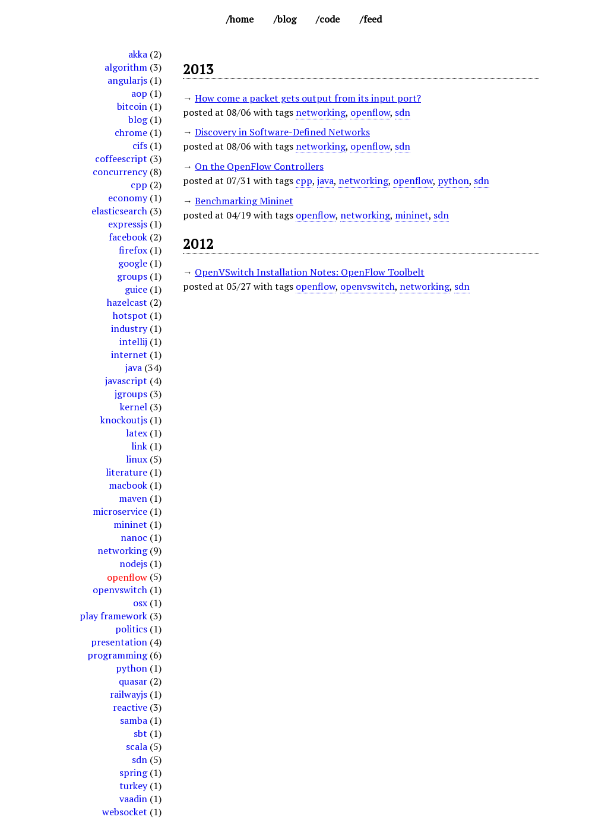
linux (136, 459)
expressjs (127, 223)
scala (136, 746)
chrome (131, 132)
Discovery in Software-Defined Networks (282, 131)
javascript (126, 380)
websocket (124, 811)
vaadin (133, 798)
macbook (128, 485)
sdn (139, 759)
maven (133, 498)
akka (137, 54)
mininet (130, 524)
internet (129, 354)
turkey (133, 785)
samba (133, 720)
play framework (113, 615)
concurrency (120, 171)
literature (126, 472)
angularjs (127, 80)
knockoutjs (123, 419)
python (131, 668)
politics (131, 628)
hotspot (130, 315)
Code (329, 19)
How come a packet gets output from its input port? (308, 98)
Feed (372, 19)
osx (140, 602)
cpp (139, 184)
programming (117, 654)
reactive (130, 707)
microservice (120, 511)
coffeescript (121, 158)
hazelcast (127, 302)
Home (242, 19)
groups (132, 276)
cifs (139, 145)
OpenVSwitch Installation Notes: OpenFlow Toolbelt (310, 271)
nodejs (133, 563)
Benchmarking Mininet (244, 200)
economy (127, 197)
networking (122, 550)
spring (133, 772)
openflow (370, 112)
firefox (133, 250)
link (139, 445)
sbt (140, 733)
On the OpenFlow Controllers (259, 166)
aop (139, 93)
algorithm (125, 67)
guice (136, 289)
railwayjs (128, 694)
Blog (286, 19)
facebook (128, 236)
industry (129, 328)
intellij (133, 341)
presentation (119, 641)
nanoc (134, 537)
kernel (133, 406)
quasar (133, 681)
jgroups (131, 393)
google (132, 263)
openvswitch (120, 589)
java (133, 367)
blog (137, 119)
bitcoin (132, 106)
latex (136, 432)
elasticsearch (119, 210)
